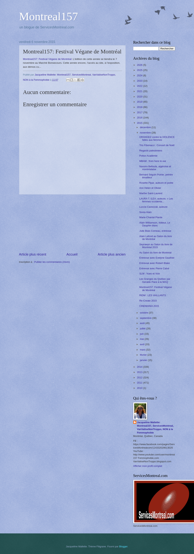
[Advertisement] (72, 223)
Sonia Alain (145, 212)
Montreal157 (48, 16)
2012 (140, 377)
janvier (144, 360)
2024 (140, 75)
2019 (140, 101)
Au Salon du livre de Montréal (155, 252)
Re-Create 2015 (148, 300)
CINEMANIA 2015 (149, 306)
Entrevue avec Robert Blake (154, 263)
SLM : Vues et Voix (149, 273)
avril (142, 344)
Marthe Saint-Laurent (150, 193)
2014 (140, 366)
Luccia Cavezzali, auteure (153, 206)
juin (142, 333)
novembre (146, 132)
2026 (140, 65)
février (143, 354)
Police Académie (148, 155)
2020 (140, 96)
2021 (140, 91)
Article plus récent (32, 254)
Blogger (123, 546)
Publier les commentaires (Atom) (52, 262)
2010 (140, 388)
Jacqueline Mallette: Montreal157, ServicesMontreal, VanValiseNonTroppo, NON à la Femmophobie (155, 427)
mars (143, 349)
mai (142, 339)
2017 (140, 112)
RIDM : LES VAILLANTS (152, 295)
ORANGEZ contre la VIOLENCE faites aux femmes (157, 138)
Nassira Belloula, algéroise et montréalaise (155, 168)
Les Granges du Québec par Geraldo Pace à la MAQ (154, 280)
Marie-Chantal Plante (150, 217)
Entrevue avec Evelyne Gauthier (157, 257)
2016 (140, 117)
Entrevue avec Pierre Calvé (154, 268)
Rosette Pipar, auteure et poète (156, 182)
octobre (144, 312)
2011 (140, 382)
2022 (140, 85)
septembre (146, 318)
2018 (140, 107)
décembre (146, 127)
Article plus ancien (111, 254)
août (142, 323)
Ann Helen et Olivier (150, 188)
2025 (140, 70)
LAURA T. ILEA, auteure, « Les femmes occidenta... (156, 200)
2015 (140, 122)
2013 (140, 372)
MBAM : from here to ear (152, 161)
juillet (143, 328)
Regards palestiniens (150, 150)
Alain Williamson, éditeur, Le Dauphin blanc (154, 224)
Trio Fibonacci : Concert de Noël (156, 145)
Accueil (71, 254)
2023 (140, 80)
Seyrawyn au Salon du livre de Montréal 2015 (155, 246)
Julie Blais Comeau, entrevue (155, 230)
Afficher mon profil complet (147, 466)
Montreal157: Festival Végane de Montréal (47, 59)
